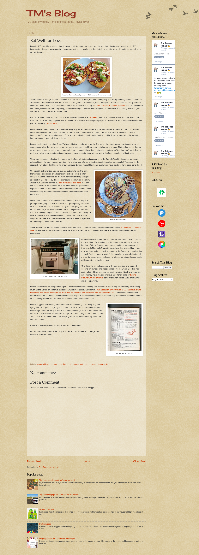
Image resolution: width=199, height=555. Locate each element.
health (69, 364)
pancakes (93, 117)
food (60, 364)
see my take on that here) (70, 183)
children (46, 364)
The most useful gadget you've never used (57, 480)
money (76, 364)
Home (86, 461)
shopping (101, 364)
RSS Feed (156, 172)
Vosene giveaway (46, 509)
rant (81, 364)
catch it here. (51, 123)
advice (39, 364)
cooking (54, 364)
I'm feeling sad (45, 524)
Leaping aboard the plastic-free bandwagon (57, 538)
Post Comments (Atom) (48, 467)
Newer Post (34, 461)
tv (107, 364)
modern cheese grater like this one (109, 105)
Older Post (139, 461)
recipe (86, 364)
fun (64, 364)
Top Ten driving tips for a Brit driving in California (59, 495)
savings (93, 364)
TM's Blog (51, 13)
